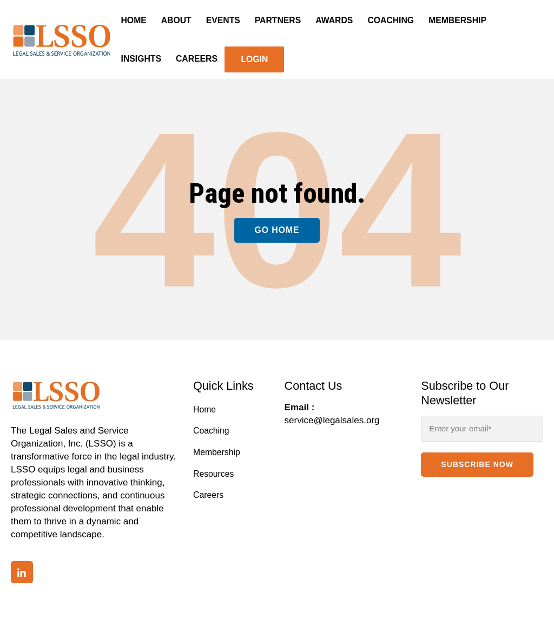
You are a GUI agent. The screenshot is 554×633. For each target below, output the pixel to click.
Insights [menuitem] (141, 58)
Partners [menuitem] (278, 20)
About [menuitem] (176, 20)
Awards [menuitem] (334, 20)
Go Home (276, 230)
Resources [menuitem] (213, 473)
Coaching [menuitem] (390, 20)
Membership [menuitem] (457, 20)
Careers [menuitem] (196, 58)
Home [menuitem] (134, 20)
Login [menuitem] (254, 59)
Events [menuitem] (223, 20)
